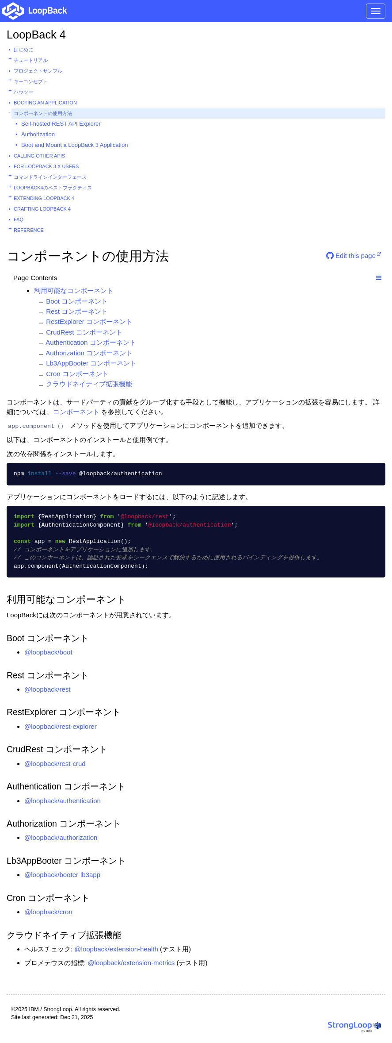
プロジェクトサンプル (38, 70)
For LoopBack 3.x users (46, 166)
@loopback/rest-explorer (60, 726)
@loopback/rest (47, 689)
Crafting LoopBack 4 (42, 209)
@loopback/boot (48, 652)
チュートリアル (31, 60)
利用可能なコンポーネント (74, 290)
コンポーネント (76, 412)
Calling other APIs (39, 155)
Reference (29, 230)
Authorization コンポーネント (89, 353)
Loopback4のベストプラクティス (53, 187)
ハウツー (23, 92)
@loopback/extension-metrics (131, 962)
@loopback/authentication (62, 800)
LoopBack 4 (36, 34)
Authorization (38, 134)
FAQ (18, 219)
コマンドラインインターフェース (50, 177)
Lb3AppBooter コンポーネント (91, 363)
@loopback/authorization (60, 837)
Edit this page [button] (351, 255)
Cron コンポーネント (77, 373)
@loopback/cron (48, 912)
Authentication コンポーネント (91, 342)
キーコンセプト (31, 81)
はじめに (23, 49)
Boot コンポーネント (77, 301)
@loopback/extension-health (116, 949)
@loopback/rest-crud (55, 763)
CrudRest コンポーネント (84, 332)
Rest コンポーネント (77, 311)
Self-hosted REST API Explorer (61, 123)
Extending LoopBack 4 (44, 198)
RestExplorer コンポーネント (89, 321)
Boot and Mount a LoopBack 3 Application (74, 145)
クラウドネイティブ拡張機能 (89, 384)
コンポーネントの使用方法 (43, 113)
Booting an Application (45, 102)
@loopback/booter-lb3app (62, 874)
